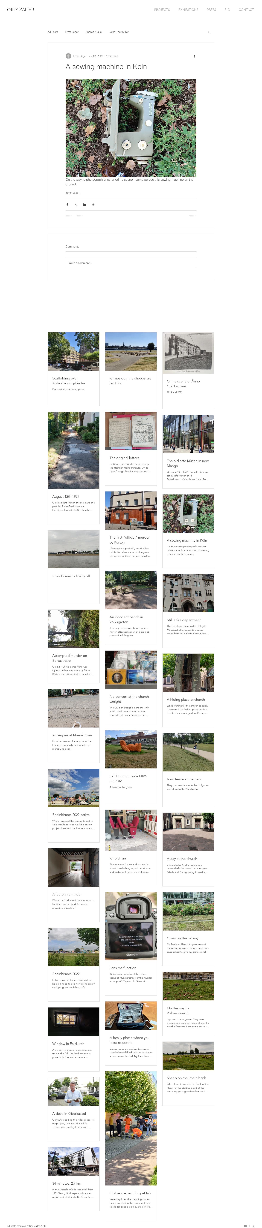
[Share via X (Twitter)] (76, 204)
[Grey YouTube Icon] (245, 1226)
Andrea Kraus (94, 32)
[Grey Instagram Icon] (253, 1226)
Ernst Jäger (71, 32)
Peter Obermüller (119, 32)
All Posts (53, 32)
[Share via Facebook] (67, 204)
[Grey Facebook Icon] (249, 1226)
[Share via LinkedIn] (84, 204)
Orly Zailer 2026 (37, 1225)
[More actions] (194, 56)
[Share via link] (93, 204)
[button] (209, 32)
